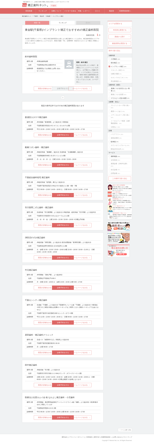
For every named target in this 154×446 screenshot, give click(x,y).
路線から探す (120, 37)
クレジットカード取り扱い (120, 105)
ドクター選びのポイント (119, 206)
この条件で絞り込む (119, 178)
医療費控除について (118, 198)
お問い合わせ (117, 437)
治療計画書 (115, 74)
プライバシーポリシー (76, 437)
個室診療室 (115, 138)
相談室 (111, 11)
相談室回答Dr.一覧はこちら (119, 213)
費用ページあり (116, 111)
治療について (56, 11)
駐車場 (113, 142)
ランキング (42, 11)
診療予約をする (63, 135)
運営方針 (97, 437)
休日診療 (114, 170)
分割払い (114, 127)
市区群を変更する (119, 30)
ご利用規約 (88, 437)
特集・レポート (84, 11)
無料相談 (114, 156)
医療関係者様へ (125, 11)
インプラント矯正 (117, 66)
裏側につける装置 (117, 94)
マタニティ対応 (116, 70)
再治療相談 (115, 81)
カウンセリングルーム (119, 145)
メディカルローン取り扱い (120, 115)
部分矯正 (114, 63)
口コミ (97, 11)
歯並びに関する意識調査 (119, 185)
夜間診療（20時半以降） (119, 164)
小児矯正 (114, 59)
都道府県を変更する (119, 43)
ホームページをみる (87, 89)
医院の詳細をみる (37, 89)
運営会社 (65, 437)
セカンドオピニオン (118, 77)
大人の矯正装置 (116, 192)
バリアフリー (115, 134)
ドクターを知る (70, 11)
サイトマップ (127, 437)
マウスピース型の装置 (119, 98)
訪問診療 (114, 173)
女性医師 (114, 160)
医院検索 (28, 11)
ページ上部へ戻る (125, 430)
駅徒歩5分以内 (116, 149)
